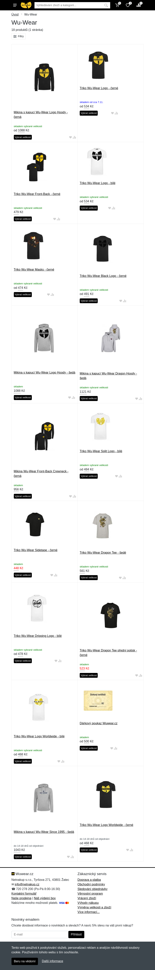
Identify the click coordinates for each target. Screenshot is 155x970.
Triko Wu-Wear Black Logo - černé (103, 275)
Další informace (52, 961)
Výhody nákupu (88, 902)
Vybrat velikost (23, 137)
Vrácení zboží (87, 898)
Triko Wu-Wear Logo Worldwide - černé (106, 825)
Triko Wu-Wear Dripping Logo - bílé (38, 635)
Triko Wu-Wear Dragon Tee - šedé (103, 552)
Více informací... (89, 912)
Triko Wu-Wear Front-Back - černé (37, 194)
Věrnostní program (90, 893)
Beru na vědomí (25, 961)
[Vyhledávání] (68, 5)
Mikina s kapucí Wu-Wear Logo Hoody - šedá (44, 372)
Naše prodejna (21, 898)
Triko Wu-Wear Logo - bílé (97, 183)
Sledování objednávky (93, 889)
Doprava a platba (89, 879)
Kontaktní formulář (24, 893)
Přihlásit (76, 934)
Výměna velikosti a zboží (94, 907)
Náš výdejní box (45, 898)
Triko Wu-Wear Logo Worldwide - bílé (39, 736)
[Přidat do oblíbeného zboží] (70, 137)
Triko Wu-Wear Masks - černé (34, 269)
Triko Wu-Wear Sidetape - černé (35, 550)
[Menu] (14, 5)
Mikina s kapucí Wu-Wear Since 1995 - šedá (44, 831)
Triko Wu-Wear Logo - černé (99, 88)
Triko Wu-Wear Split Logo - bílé (101, 451)
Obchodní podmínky (91, 884)
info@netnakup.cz (27, 884)
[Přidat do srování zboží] (74, 137)
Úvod (15, 14)
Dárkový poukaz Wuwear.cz (98, 723)
